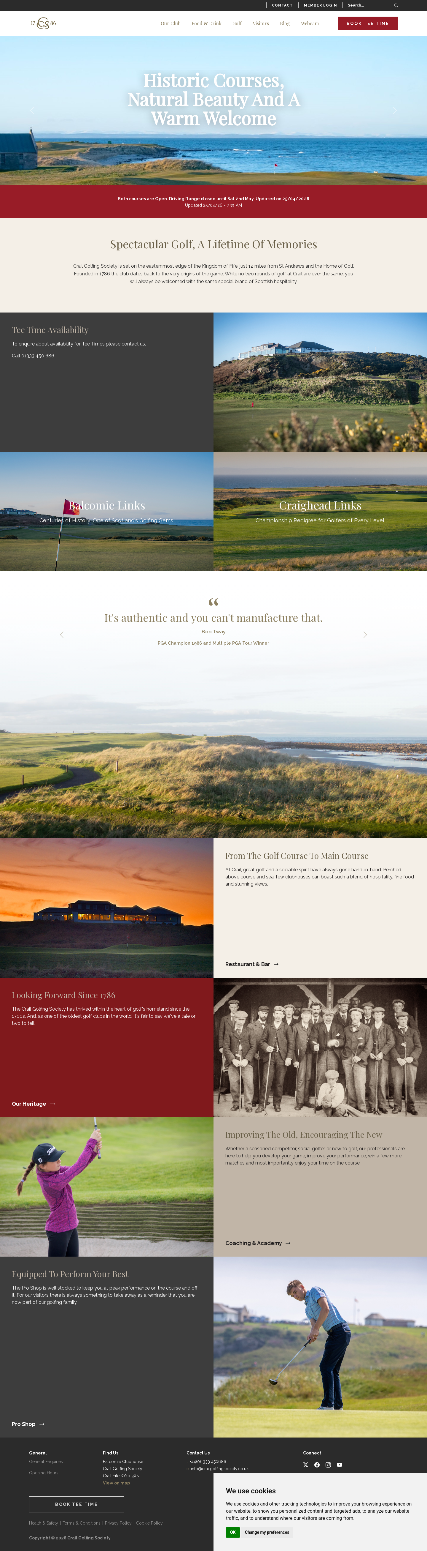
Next (365, 634)
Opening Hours (43, 1472)
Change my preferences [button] (267, 1532)
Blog (285, 23)
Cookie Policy (149, 1523)
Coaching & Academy (253, 1243)
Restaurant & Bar (247, 964)
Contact (282, 5)
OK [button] (233, 1532)
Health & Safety (43, 1523)
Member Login (320, 5)
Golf (237, 23)
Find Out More (107, 511)
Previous (62, 634)
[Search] (372, 5)
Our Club (171, 23)
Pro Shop (24, 1424)
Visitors (261, 23)
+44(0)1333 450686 (208, 1461)
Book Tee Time (368, 23)
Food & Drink (207, 23)
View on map (116, 1483)
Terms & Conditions (82, 1523)
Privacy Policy (118, 1523)
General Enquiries (46, 1461)
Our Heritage (29, 1104)
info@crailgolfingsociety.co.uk (219, 1468)
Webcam (310, 23)
